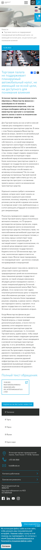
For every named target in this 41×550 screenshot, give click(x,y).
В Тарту (8, 419)
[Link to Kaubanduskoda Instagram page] (18, 498)
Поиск (38, 2)
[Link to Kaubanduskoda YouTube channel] (13, 498)
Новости (5, 29)
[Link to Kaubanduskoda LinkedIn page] (8, 498)
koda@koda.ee (14, 465)
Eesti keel (36, 8)
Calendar (33, 2)
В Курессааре (10, 442)
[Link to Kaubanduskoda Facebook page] (3, 498)
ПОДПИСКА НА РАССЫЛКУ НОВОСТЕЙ (17, 404)
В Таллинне (9, 412)
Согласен (6, 546)
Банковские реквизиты (11, 479)
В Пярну (8, 427)
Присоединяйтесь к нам (32, 525)
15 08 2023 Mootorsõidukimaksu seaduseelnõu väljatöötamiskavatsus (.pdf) (13, 387)
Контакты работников (10, 473)
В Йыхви (8, 434)
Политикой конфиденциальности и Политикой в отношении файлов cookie (17, 539)
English (36, 11)
